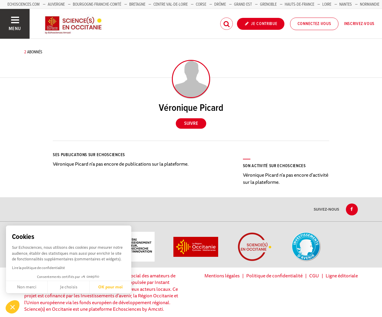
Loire (326, 4)
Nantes (345, 4)
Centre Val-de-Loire (170, 4)
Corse (201, 4)
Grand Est (243, 4)
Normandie (369, 4)
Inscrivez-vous (359, 24)
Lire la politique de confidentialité (38, 268)
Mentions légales (222, 275)
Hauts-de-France (299, 4)
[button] (12, 307)
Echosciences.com (23, 4)
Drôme (220, 4)
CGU (314, 275)
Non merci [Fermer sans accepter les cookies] (26, 287)
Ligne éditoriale (342, 275)
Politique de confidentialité (274, 275)
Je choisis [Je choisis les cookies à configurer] (68, 287)
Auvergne (56, 4)
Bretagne (137, 4)
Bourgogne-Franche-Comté (97, 4)
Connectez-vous (314, 24)
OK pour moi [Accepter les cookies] (110, 287)
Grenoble (269, 4)
